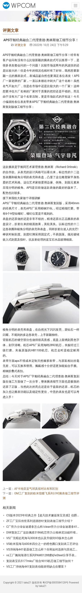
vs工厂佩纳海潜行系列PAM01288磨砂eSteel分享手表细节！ (42, 555)
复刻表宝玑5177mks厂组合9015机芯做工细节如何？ (40, 561)
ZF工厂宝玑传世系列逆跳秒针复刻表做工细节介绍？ (39, 521)
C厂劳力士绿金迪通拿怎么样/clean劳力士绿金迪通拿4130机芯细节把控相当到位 (42, 526)
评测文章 (20, 45)
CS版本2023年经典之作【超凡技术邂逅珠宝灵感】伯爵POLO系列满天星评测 (42, 515)
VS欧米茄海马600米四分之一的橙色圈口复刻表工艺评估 (42, 544)
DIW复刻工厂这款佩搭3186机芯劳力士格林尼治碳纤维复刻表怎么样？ (42, 532)
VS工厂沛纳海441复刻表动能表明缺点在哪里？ (36, 566)
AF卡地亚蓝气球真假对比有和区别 (36, 488)
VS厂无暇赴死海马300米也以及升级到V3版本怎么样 (39, 538)
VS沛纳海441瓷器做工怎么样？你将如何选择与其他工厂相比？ (42, 549)
